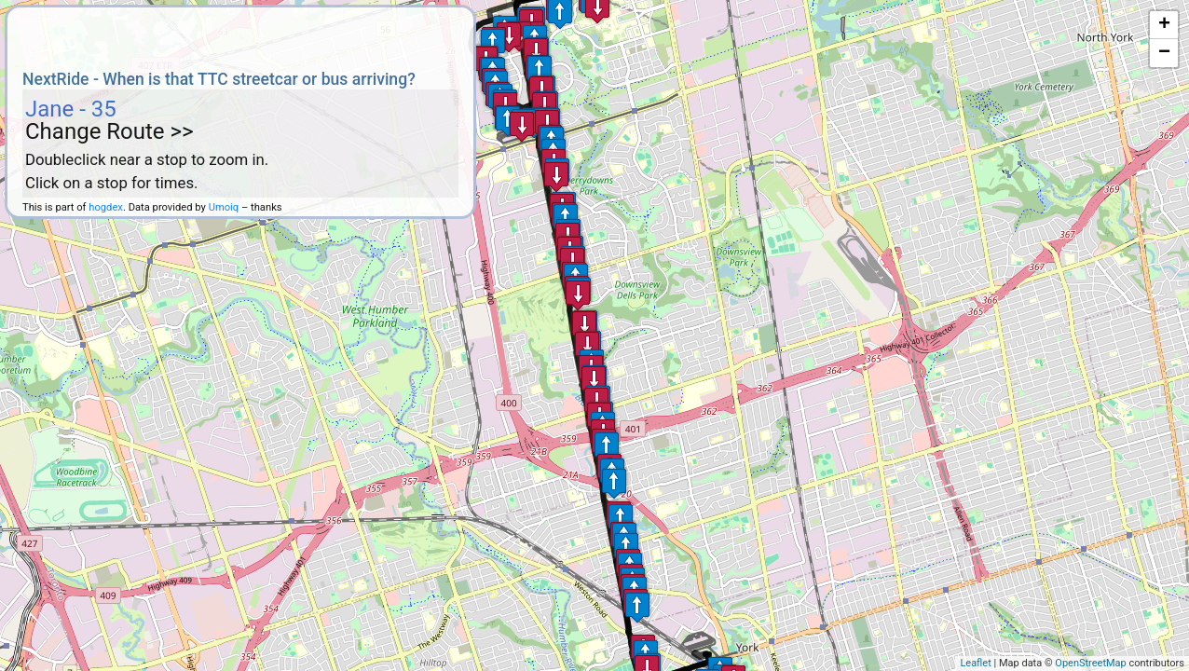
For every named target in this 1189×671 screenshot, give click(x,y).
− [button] (1164, 53)
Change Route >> (109, 131)
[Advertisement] (240, 35)
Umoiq (224, 207)
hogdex (106, 207)
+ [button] (1164, 25)
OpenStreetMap (1090, 663)
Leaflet (975, 663)
